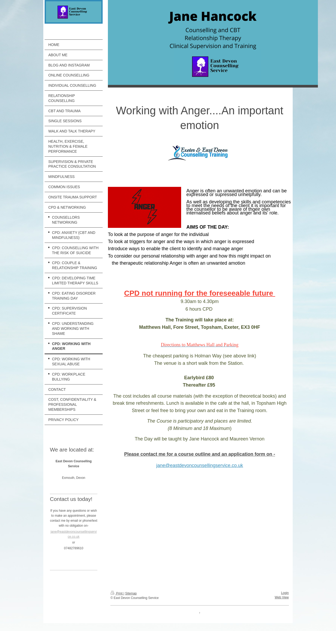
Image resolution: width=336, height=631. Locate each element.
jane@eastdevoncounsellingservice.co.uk (199, 465)
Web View (282, 597)
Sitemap (131, 593)
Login (285, 593)
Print (117, 593)
